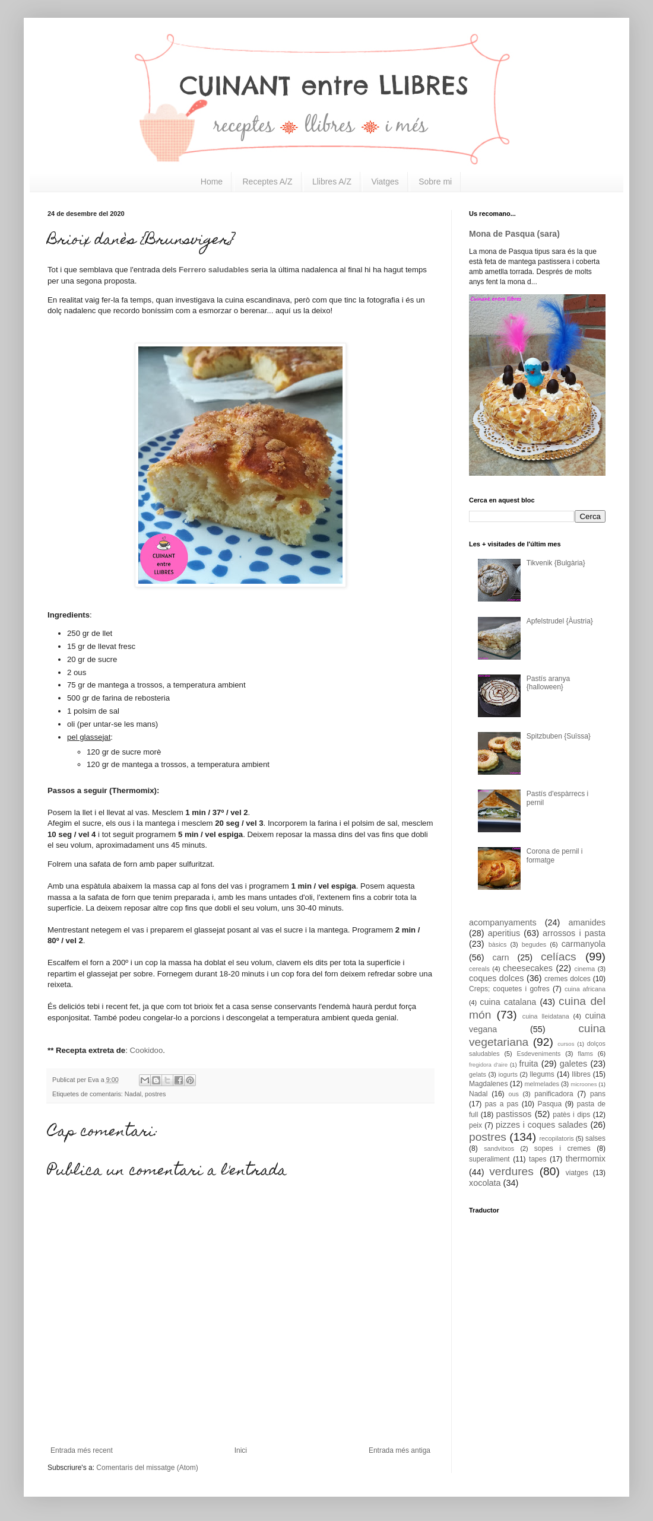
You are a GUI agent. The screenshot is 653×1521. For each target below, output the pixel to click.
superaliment (489, 1159)
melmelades (542, 1083)
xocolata (485, 1183)
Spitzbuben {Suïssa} (559, 736)
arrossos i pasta (574, 933)
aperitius (504, 933)
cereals (479, 968)
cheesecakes (528, 968)
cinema (585, 968)
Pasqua (549, 1104)
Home (212, 181)
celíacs (558, 956)
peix (475, 1125)
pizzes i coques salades (542, 1124)
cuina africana (585, 988)
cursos (565, 1043)
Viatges (384, 181)
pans (598, 1094)
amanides (587, 922)
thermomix (586, 1158)
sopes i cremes (562, 1148)
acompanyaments (503, 922)
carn (501, 957)
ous (513, 1093)
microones (583, 1084)
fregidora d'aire (488, 1064)
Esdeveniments (538, 1053)
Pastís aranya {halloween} (548, 682)
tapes (537, 1159)
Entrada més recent (81, 1450)
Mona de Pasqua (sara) (514, 233)
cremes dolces (567, 979)
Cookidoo (146, 1050)
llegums (542, 1074)
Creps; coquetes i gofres (509, 989)
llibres (581, 1074)
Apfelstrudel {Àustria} (560, 621)
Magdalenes (488, 1084)
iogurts (507, 1074)
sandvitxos (499, 1148)
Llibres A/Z (331, 181)
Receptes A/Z (268, 181)
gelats (477, 1074)
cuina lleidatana (545, 1016)
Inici (240, 1450)
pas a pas (501, 1104)
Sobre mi (435, 181)
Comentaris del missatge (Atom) (147, 1467)
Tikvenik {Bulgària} (556, 563)
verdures (511, 1171)
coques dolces (496, 978)
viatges (577, 1173)
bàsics (498, 944)
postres (155, 1093)
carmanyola (584, 944)
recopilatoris (556, 1138)
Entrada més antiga (399, 1450)
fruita (528, 1063)
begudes (534, 944)
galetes (573, 1063)
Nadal (133, 1093)
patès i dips (571, 1114)
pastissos (514, 1114)
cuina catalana (508, 1002)
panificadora (553, 1094)
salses (595, 1138)
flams (585, 1053)
